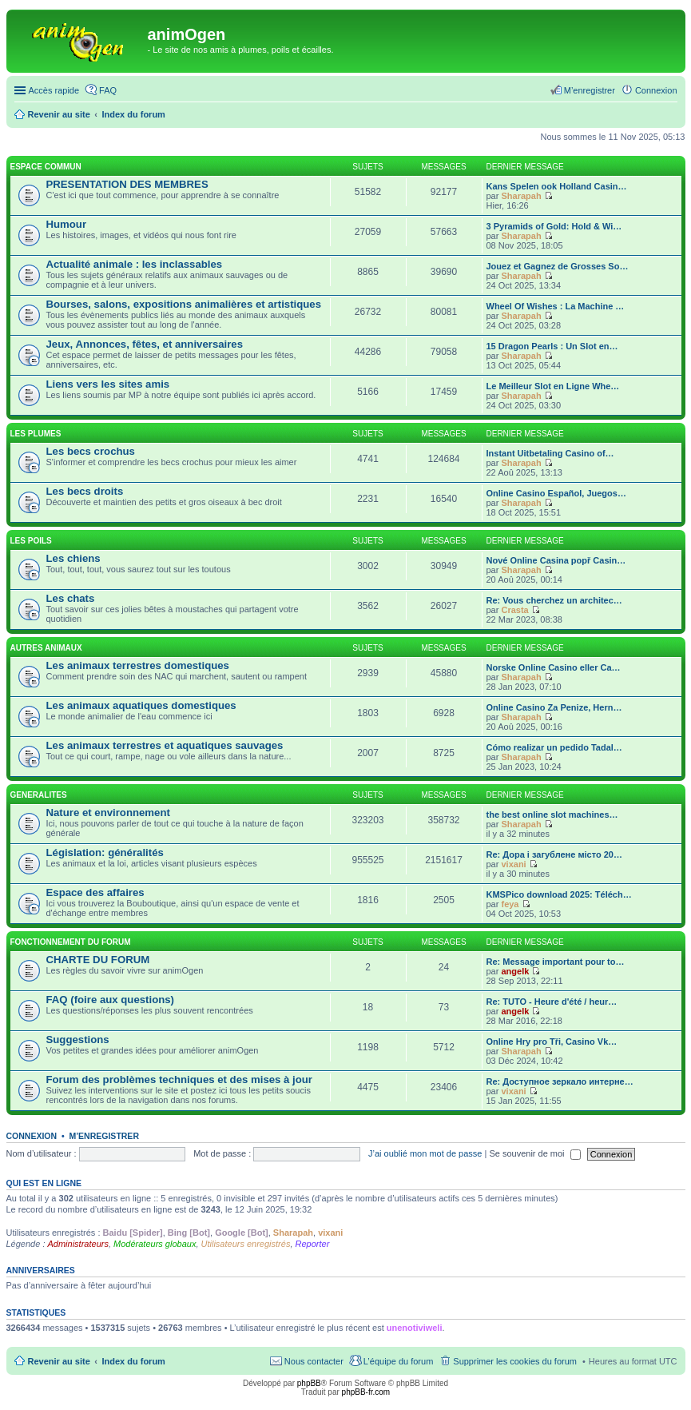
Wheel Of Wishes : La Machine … (555, 306)
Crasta (514, 610)
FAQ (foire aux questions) (110, 1000)
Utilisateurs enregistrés (246, 1244)
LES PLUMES (36, 433)
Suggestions (77, 1040)
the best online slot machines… (552, 814)
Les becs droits (85, 491)
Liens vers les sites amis (108, 384)
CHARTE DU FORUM (98, 960)
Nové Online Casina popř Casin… (556, 560)
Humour (66, 224)
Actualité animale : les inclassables (134, 264)
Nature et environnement (108, 813)
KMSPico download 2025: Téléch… (559, 894)
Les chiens (73, 558)
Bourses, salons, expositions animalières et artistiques (183, 304)
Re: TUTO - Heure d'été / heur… (552, 1001)
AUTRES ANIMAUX (46, 647)
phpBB (309, 1383)
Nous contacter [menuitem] (314, 1361)
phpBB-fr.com (366, 1392)
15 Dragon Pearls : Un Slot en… (552, 346)
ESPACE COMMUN (45, 166)
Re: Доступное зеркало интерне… (559, 1081)
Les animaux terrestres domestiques (137, 665)
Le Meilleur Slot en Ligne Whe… (553, 386)
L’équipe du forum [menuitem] (398, 1361)
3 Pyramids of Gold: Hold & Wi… (554, 226)
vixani (513, 864)
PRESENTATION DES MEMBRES (127, 184)
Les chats (70, 598)
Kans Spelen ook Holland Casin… (556, 186)
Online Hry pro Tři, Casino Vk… (552, 1041)
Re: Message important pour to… (555, 961)
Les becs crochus (90, 451)
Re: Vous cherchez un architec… (554, 600)
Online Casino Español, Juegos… (556, 493)
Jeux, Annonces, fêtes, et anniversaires (145, 344)
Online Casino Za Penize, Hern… (554, 707)
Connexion (32, 1136)
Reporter (313, 1244)
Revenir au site (59, 1361)
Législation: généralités (105, 852)
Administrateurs (78, 1244)
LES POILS (31, 540)
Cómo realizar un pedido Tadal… (554, 747)
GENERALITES (38, 795)
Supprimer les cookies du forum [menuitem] (515, 1361)
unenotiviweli (415, 1327)
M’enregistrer (104, 1136)
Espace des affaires (95, 892)
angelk (515, 971)
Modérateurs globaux (154, 1244)
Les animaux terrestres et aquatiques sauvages (165, 745)
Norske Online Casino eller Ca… (553, 667)
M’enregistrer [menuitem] (589, 90)
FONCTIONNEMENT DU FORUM (70, 942)
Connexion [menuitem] (656, 90)
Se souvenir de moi (534, 1153)
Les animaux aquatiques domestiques (141, 705)
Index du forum (133, 1361)
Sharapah (521, 196)
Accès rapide (54, 90)
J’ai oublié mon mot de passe (425, 1153)
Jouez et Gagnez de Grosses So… (557, 266)
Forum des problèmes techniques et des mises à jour (179, 1079)
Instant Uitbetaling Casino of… (550, 453)
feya (509, 904)
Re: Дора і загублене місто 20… (554, 854)
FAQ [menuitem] (108, 90)
